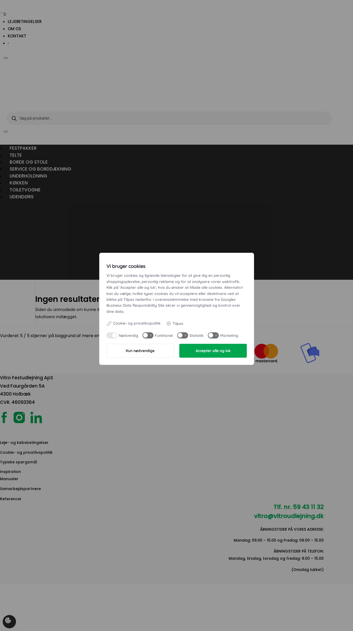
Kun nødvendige (140, 350)
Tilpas (174, 323)
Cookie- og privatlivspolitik (133, 323)
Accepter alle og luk (213, 350)
